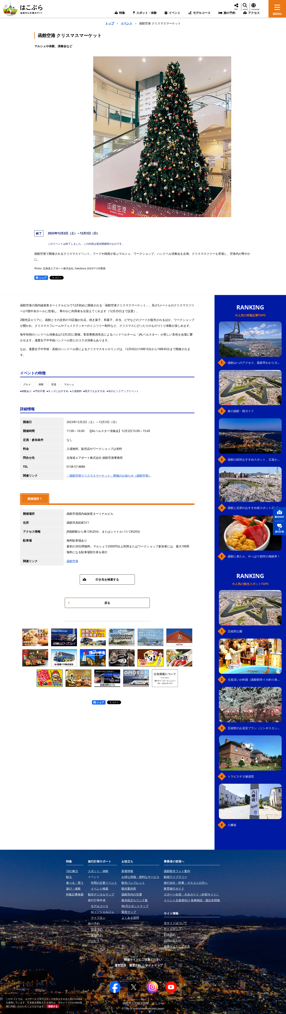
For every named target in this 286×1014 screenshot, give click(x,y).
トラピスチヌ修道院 (241, 776)
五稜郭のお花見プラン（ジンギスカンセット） (255, 728)
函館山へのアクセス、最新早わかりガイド (255, 363)
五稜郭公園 (235, 631)
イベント (126, 23)
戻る (89, 602)
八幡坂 (232, 825)
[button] (139, 212)
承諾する (53, 1006)
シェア (41, 277)
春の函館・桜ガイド (241, 411)
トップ (109, 23)
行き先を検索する (101, 579)
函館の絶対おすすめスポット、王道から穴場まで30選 (255, 459)
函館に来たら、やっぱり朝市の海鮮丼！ (254, 556)
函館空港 (72, 561)
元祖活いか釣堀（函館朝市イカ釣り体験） (255, 680)
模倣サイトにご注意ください (143, 959)
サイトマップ (154, 965)
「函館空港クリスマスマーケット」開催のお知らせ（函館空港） (109, 476)
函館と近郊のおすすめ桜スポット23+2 (253, 508)
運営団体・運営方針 (128, 965)
